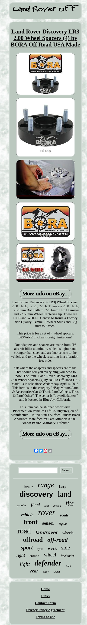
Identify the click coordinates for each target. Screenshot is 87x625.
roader (65, 515)
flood (35, 504)
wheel (50, 555)
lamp (62, 487)
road (24, 531)
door (57, 571)
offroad (33, 539)
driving (57, 505)
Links (45, 596)
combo (34, 556)
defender (48, 563)
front (31, 522)
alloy (46, 571)
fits (69, 503)
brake (28, 487)
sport (27, 547)
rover (46, 512)
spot (46, 505)
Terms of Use (45, 617)
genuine (21, 505)
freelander (67, 556)
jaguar (63, 524)
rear (34, 570)
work (52, 548)
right (20, 555)
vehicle (27, 514)
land (64, 494)
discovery (36, 494)
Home (45, 589)
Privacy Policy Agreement (45, 610)
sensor (48, 523)
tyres (40, 549)
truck (68, 566)
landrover (46, 532)
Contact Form (45, 603)
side (65, 548)
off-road (57, 539)
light (25, 564)
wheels (67, 533)
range (46, 485)
